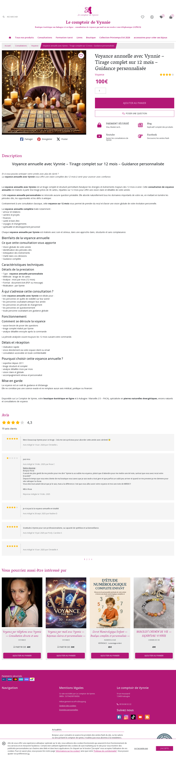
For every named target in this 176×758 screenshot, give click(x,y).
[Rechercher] (4, 17)
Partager (26, 139)
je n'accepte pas (141, 748)
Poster (62, 139)
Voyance (34, 45)
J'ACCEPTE (164, 748)
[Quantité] (100, 91)
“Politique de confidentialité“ (105, 751)
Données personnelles (68, 710)
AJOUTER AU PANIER (134, 103)
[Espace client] (151, 17)
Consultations (21, 45)
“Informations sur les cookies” (68, 751)
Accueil (8, 45)
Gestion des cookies (67, 705)
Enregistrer (44, 139)
